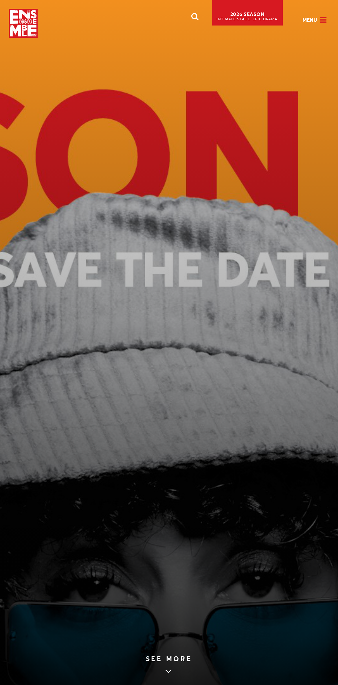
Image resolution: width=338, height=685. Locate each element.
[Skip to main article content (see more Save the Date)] (169, 665)
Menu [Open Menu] (309, 20)
